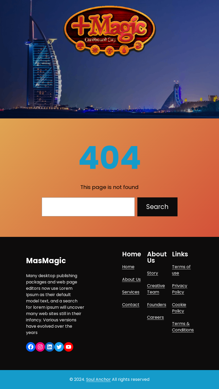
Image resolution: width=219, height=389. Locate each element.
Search (157, 206)
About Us (131, 279)
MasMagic (46, 261)
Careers (155, 317)
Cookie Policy (179, 308)
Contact (130, 305)
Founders (156, 305)
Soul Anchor (98, 379)
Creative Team (156, 289)
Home (128, 267)
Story (152, 273)
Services (130, 292)
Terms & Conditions (183, 327)
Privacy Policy (179, 289)
